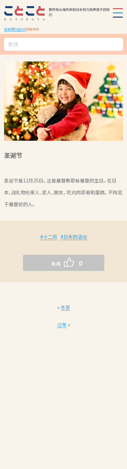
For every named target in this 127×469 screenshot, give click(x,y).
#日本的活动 (74, 236)
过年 (62, 324)
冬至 (65, 307)
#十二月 (48, 236)
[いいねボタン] (50, 263)
